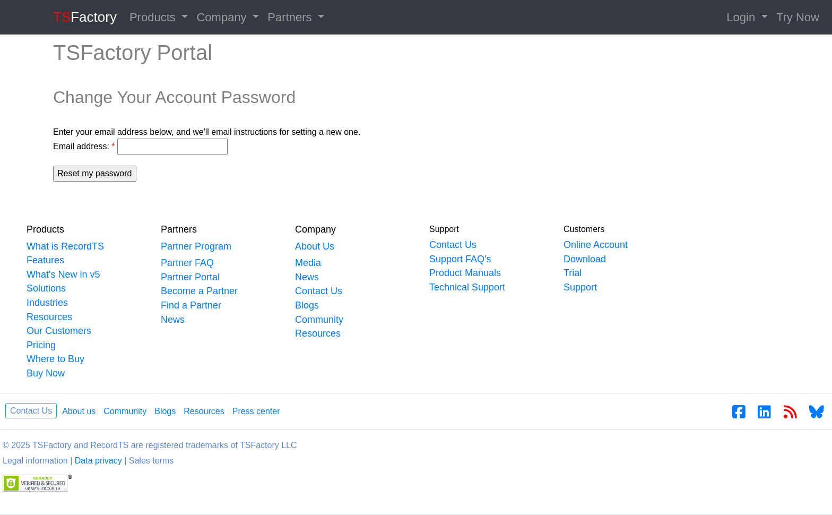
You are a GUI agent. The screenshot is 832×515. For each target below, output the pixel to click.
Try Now (797, 17)
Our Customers (59, 330)
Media (308, 263)
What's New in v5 (63, 274)
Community (319, 319)
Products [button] (154, 17)
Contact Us (318, 291)
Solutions (46, 288)
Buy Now (46, 373)
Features (45, 260)
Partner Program (196, 246)
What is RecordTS (65, 246)
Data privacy (98, 460)
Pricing (41, 345)
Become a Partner (199, 291)
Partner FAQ (187, 263)
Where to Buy (55, 359)
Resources (49, 317)
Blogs (307, 305)
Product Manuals (465, 273)
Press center (256, 411)
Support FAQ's (460, 259)
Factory (85, 17)
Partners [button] (291, 17)
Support (580, 287)
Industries (47, 302)
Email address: (84, 146)
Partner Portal (190, 277)
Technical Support (467, 287)
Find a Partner (191, 305)
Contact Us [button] (31, 410)
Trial (573, 273)
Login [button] (742, 17)
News (173, 319)
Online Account (596, 244)
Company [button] (222, 17)
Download (585, 259)
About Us (314, 246)
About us (79, 411)
